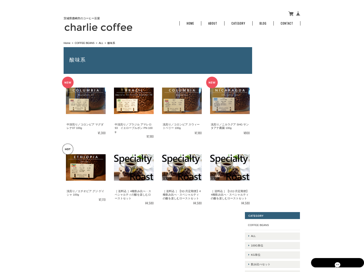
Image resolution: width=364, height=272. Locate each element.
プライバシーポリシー (249, 249)
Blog (263, 21)
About (212, 21)
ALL (101, 40)
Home (190, 21)
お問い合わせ (266, 176)
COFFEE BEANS (84, 40)
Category (238, 21)
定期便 (265, 96)
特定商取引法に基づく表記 (275, 166)
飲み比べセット (271, 82)
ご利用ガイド (266, 155)
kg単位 (266, 75)
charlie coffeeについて (216, 249)
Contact (287, 21)
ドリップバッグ (271, 89)
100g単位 (267, 67)
